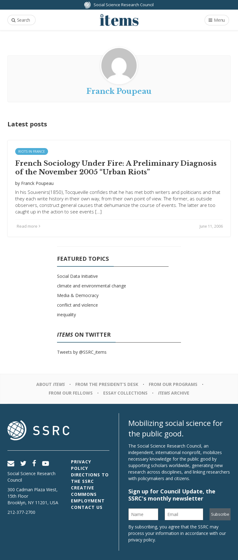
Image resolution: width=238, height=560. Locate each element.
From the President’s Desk (106, 384)
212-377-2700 (21, 512)
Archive (173, 393)
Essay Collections (125, 393)
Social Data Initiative (77, 276)
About (50, 384)
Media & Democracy (78, 295)
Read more (28, 226)
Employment (88, 501)
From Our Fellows (71, 393)
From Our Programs (173, 384)
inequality (66, 314)
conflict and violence (77, 305)
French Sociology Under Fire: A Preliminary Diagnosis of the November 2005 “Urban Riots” (116, 168)
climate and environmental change (91, 286)
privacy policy (141, 540)
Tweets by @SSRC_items (82, 352)
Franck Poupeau (37, 183)
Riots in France (31, 151)
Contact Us (87, 507)
